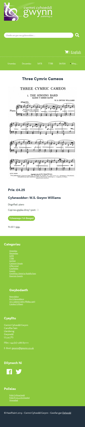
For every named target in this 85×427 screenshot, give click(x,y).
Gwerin (12, 271)
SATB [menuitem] (39, 63)
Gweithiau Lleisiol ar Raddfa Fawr (22, 273)
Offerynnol (13, 266)
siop (18, 226)
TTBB (11, 258)
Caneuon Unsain (16, 263)
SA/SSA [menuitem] (62, 63)
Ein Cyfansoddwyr (16, 299)
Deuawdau (13, 253)
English (76, 52)
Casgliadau (13, 268)
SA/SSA (12, 260)
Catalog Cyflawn (16, 304)
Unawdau (13, 250)
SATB (11, 255)
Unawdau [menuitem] (12, 63)
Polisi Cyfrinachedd (17, 395)
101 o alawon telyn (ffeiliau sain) (22, 301)
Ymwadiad (13, 400)
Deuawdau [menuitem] (26, 63)
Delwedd (66, 412)
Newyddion (14, 296)
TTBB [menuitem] (50, 63)
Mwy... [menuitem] (74, 63)
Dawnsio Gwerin (16, 276)
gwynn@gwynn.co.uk (23, 348)
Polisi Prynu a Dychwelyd (19, 397)
